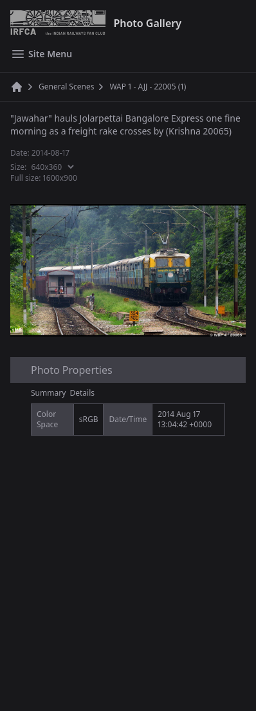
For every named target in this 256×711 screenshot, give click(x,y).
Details (82, 392)
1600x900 (60, 177)
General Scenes (66, 87)
